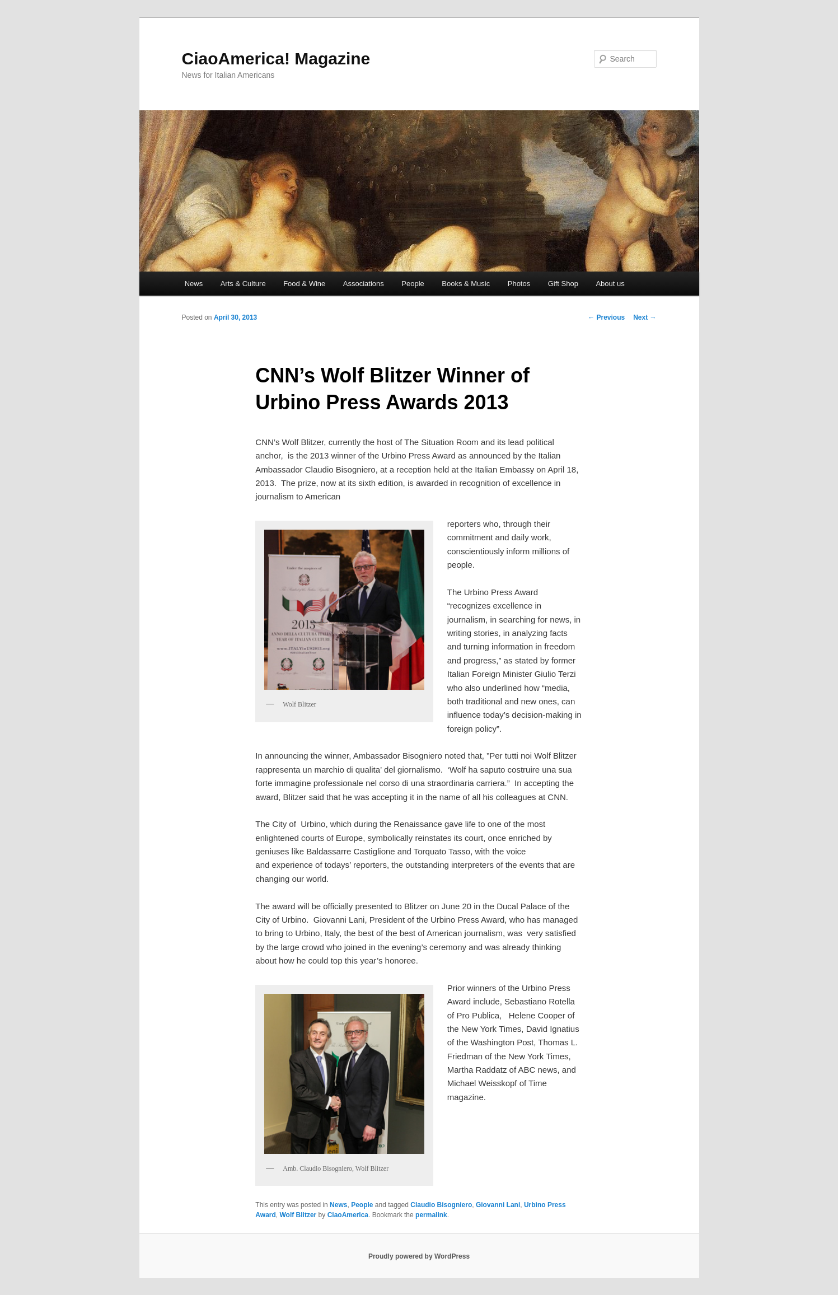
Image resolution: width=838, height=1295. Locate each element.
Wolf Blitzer (298, 1215)
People (412, 283)
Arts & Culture (243, 283)
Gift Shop (563, 283)
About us (610, 283)
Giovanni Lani (498, 1205)
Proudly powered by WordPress (419, 1256)
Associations (363, 283)
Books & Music (466, 283)
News (194, 283)
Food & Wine (304, 283)
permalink (431, 1215)
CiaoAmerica (347, 1215)
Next (644, 317)
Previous (606, 317)
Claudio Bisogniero (441, 1205)
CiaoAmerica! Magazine (276, 58)
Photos (519, 283)
